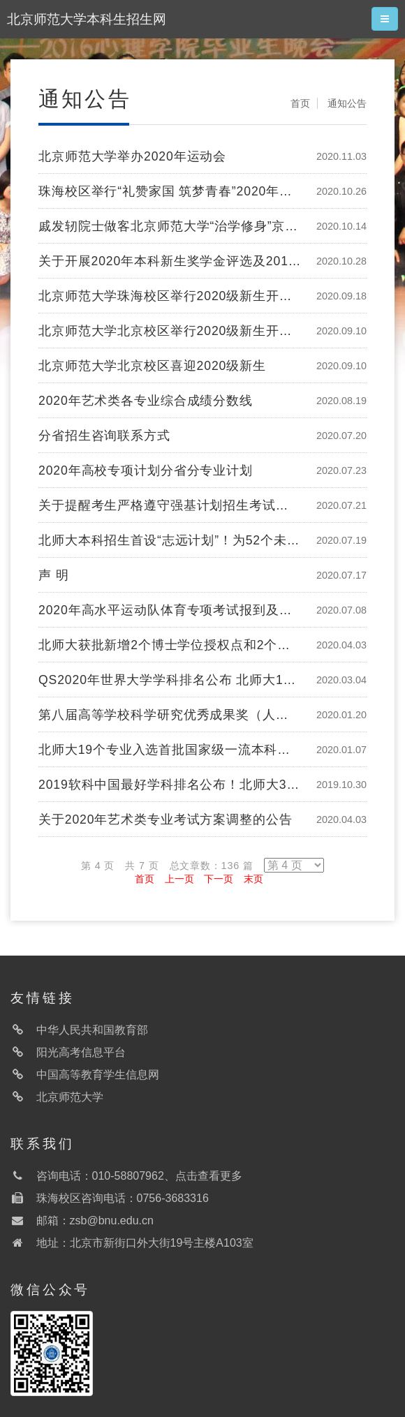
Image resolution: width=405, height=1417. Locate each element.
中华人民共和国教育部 (92, 1030)
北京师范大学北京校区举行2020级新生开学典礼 (169, 331)
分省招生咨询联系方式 (104, 436)
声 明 (53, 575)
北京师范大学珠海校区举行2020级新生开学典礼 (169, 296)
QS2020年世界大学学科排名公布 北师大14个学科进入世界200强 (169, 680)
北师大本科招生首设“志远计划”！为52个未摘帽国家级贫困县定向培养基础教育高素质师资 (169, 540)
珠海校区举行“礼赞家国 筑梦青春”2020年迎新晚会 (169, 191)
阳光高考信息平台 (81, 1052)
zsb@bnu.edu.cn (112, 1220)
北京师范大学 (69, 1097)
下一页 (218, 878)
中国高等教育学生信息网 (97, 1075)
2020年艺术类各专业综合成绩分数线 (145, 401)
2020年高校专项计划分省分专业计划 (145, 470)
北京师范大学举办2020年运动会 (132, 156)
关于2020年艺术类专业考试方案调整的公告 (165, 819)
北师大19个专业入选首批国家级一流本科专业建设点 (169, 750)
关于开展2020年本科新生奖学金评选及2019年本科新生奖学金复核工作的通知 (169, 261)
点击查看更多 (208, 1176)
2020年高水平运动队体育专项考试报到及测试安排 (169, 610)
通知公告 (347, 103)
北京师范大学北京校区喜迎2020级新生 (152, 366)
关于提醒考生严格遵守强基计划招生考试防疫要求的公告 (169, 505)
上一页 (179, 878)
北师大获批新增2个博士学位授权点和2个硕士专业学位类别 (169, 645)
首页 (300, 103)
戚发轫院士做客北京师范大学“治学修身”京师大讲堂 (169, 226)
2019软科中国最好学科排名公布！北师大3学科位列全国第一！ (169, 785)
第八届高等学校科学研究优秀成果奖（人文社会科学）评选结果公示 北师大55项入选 (169, 715)
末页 (253, 878)
